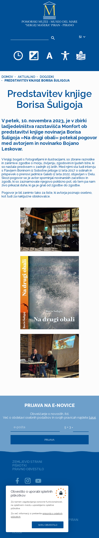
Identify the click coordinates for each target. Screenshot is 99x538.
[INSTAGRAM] (28, 481)
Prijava (49, 439)
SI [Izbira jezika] (82, 37)
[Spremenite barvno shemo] (34, 55)
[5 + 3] (81, 427)
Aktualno (26, 77)
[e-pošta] (35, 427)
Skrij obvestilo (47, 525)
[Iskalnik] (30, 37)
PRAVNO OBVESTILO (28, 469)
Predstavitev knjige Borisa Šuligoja (37, 80)
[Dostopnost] (65, 55)
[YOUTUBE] (38, 481)
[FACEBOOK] (17, 481)
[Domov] (49, 14)
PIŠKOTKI (19, 465)
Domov (7, 77)
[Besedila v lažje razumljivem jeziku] (81, 55)
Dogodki (47, 77)
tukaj (92, 417)
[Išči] (53, 38)
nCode (17, 532)
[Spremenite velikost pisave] (49, 55)
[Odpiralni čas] (18, 55)
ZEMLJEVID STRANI (27, 462)
